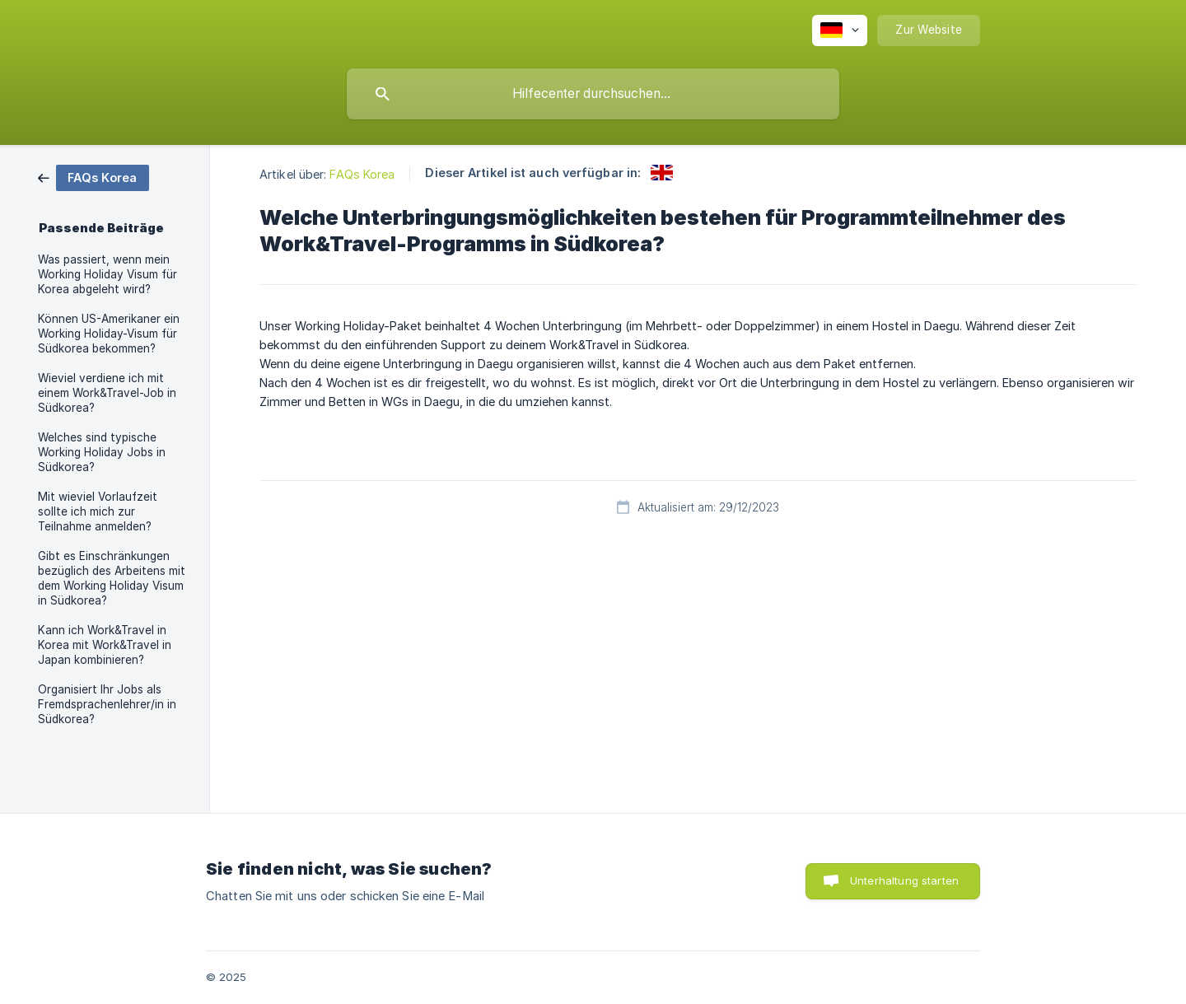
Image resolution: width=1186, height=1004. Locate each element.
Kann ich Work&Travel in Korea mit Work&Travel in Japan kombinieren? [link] (104, 644)
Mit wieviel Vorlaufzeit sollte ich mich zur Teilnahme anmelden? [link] (97, 511)
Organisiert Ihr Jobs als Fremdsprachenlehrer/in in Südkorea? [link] (107, 704)
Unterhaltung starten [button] (904, 880)
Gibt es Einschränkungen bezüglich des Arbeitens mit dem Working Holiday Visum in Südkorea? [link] (111, 578)
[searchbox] (593, 93)
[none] (839, 30)
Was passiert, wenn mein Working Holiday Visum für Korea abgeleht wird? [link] (107, 274)
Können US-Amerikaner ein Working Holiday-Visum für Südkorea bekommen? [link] (109, 333)
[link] (93, 176)
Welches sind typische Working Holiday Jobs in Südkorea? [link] (102, 452)
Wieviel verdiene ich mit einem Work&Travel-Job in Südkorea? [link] (107, 392)
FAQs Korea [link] (362, 174)
